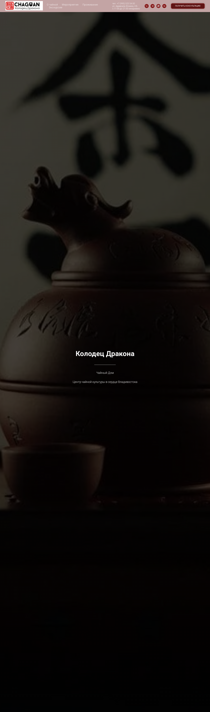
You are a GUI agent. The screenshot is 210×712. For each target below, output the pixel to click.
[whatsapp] (158, 6)
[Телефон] (147, 6)
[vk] (164, 6)
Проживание (90, 4)
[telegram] (153, 6)
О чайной (52, 4)
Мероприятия (70, 4)
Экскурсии (55, 7)
